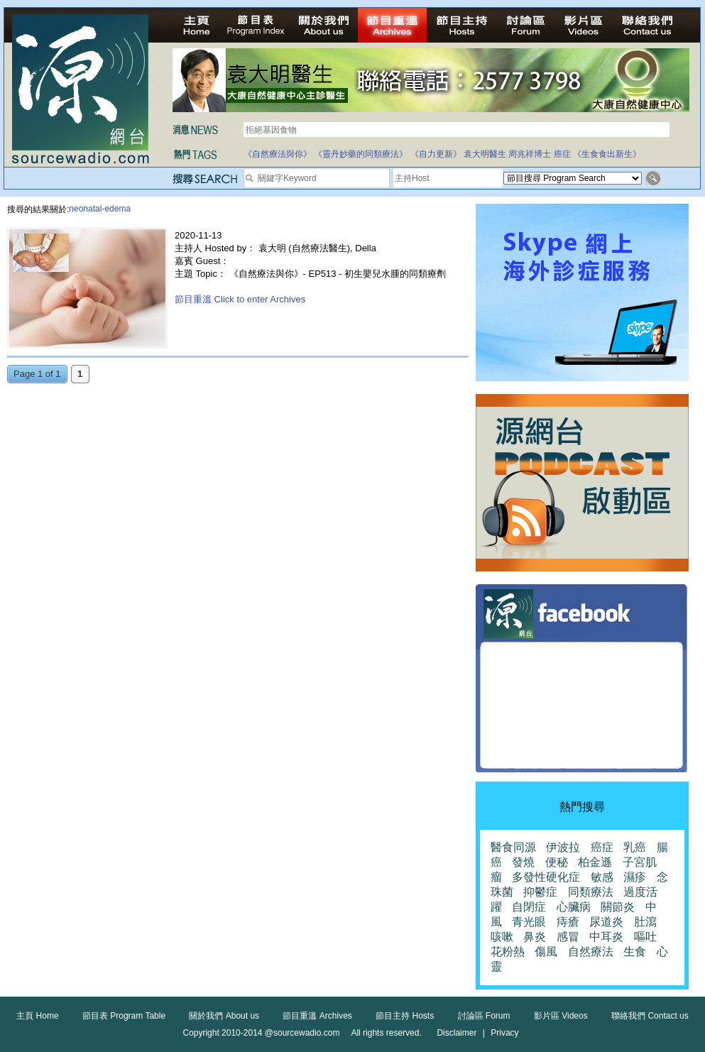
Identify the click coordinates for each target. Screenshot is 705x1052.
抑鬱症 (540, 892)
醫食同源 (513, 847)
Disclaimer (456, 1033)
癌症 (562, 154)
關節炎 (618, 907)
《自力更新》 (435, 154)
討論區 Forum (484, 1016)
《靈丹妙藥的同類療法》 (361, 154)
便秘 (556, 862)
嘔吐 (645, 937)
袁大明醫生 (485, 154)
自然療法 (590, 952)
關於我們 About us (224, 1016)
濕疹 (634, 877)
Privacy (504, 1033)
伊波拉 (563, 847)
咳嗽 (502, 937)
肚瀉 (645, 922)
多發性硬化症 (546, 877)
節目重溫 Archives (317, 1016)
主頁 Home (37, 1016)
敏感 (602, 877)
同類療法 (590, 892)
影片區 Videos (561, 1016)
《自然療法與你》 (278, 154)
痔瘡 (568, 922)
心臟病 (574, 907)
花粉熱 (508, 952)
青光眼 (529, 922)
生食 (634, 952)
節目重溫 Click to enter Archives (240, 299)
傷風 (546, 952)
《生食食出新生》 (607, 154)
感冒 (568, 937)
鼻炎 (534, 937)
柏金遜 (595, 862)
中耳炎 (606, 937)
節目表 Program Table (123, 1016)
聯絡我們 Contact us (650, 1016)
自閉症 (529, 907)
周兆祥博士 (529, 154)
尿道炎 (606, 922)
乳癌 (634, 847)
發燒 (523, 862)
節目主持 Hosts (405, 1016)
